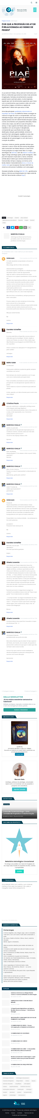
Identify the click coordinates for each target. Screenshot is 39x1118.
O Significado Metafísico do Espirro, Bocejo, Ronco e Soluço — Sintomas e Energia (23, 1010)
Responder (10, 323)
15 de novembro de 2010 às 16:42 (28, 486)
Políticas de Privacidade (19, 1115)
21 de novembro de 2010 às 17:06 (28, 562)
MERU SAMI (11, 362)
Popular (6, 989)
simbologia (13, 1095)
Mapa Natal (19, 1081)
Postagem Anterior (8, 691)
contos (5, 1086)
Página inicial (6, 21)
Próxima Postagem (30, 691)
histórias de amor (25, 1086)
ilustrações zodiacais (9, 1089)
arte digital (27, 1083)
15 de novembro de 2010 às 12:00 (28, 403)
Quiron (33, 1081)
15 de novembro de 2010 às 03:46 (28, 362)
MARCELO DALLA (17, 234)
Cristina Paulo (13, 403)
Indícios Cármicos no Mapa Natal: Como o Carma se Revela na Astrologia (24, 993)
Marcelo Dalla (5, 920)
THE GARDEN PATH (12, 920)
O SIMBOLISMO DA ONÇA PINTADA (21, 1064)
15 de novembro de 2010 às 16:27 (28, 427)
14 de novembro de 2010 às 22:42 (28, 258)
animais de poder (8, 1083)
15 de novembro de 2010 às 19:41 (28, 544)
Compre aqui (19, 754)
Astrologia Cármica (8, 1078)
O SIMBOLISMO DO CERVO (19, 1041)
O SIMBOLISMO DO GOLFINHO (20, 1033)
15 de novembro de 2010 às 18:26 (28, 500)
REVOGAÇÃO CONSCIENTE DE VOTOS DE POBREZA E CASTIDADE (23, 1018)
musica (32, 220)
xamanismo (21, 1095)
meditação (20, 1089)
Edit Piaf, (14, 153)
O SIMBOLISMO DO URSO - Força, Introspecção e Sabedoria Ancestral (23, 1026)
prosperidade (27, 1092)
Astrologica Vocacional (22, 1078)
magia (26, 220)
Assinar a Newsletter (21, 710)
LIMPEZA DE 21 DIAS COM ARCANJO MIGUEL (22, 1001)
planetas (12, 1092)
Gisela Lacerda (13, 562)
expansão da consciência (9, 220)
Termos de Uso (29, 1113)
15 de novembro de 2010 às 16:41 (28, 468)
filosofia (20, 220)
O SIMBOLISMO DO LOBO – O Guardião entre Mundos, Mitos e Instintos (23, 1049)
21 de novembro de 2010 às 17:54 (28, 634)
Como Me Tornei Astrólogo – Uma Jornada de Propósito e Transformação (18, 813)
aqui (23, 175)
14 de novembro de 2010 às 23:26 (28, 331)
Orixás (27, 1081)
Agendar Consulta (19, 789)
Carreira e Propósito (8, 1081)
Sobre (13, 1113)
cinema (17, 217)
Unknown (10, 258)
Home (7, 1113)
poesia (19, 1092)
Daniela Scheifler (14, 329)
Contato (19, 1113)
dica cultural (24, 217)
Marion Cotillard (28, 153)
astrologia (14, 21)
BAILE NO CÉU (23, 171)
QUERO (19, 871)
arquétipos (18, 1083)
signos (5, 1095)
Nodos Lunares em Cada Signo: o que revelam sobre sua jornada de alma (23, 1057)
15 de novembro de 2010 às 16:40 (28, 450)
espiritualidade (14, 1086)
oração (5, 1092)
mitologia (28, 1089)
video (4, 222)
